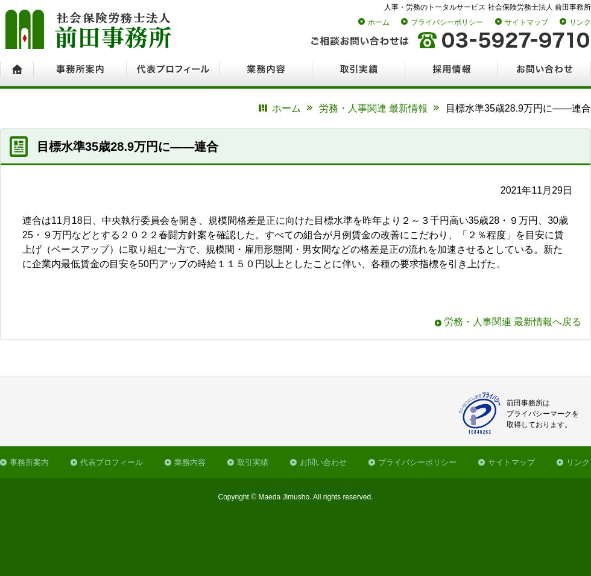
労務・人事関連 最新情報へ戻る (512, 322)
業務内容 (190, 462)
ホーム (379, 22)
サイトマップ (526, 22)
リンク (580, 22)
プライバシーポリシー (447, 22)
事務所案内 (29, 462)
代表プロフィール (111, 462)
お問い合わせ (323, 462)
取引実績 (252, 462)
